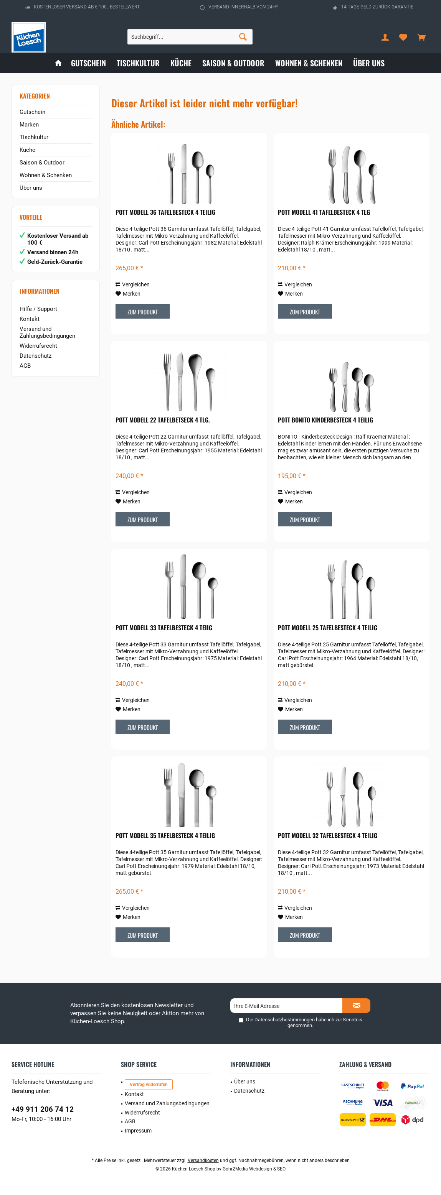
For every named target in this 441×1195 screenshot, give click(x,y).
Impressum (138, 1131)
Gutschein (32, 111)
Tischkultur (34, 137)
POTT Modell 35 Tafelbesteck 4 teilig (165, 836)
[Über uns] (369, 63)
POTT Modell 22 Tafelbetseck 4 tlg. (163, 420)
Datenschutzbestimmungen (284, 1019)
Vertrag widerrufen (149, 1084)
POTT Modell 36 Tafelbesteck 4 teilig (165, 212)
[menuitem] (421, 36)
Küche (27, 149)
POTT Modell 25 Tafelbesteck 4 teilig (327, 628)
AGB (25, 365)
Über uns (31, 187)
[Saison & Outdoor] (233, 63)
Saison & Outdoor (42, 162)
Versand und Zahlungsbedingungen (47, 332)
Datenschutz (35, 355)
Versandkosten (203, 1160)
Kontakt (30, 319)
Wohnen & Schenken (46, 175)
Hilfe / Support (38, 309)
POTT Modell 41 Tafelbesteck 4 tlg (324, 212)
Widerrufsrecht (38, 345)
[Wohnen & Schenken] (309, 63)
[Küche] (181, 63)
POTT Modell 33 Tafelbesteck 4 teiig (164, 628)
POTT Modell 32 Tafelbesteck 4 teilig (327, 836)
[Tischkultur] (138, 63)
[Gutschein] (88, 63)
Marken (29, 124)
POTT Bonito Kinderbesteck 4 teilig (325, 420)
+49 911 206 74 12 (43, 1109)
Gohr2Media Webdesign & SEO (254, 1169)
